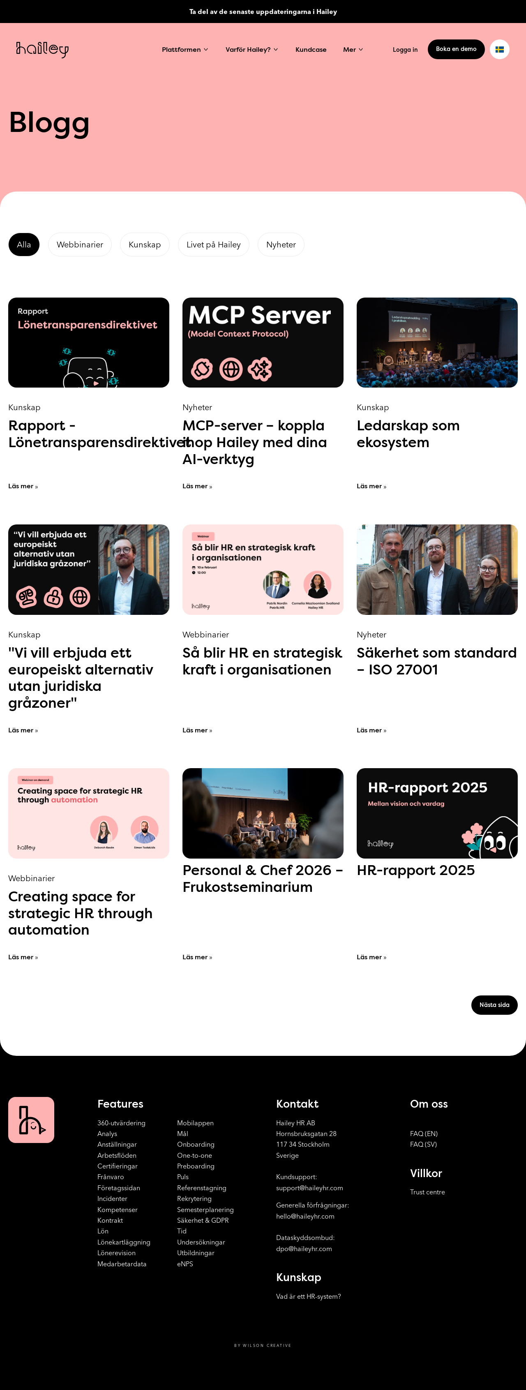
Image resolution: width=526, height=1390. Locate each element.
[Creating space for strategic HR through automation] (88, 865)
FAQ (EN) (424, 1133)
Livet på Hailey (214, 244)
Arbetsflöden (116, 1155)
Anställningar (117, 1144)
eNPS (185, 1264)
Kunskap (145, 244)
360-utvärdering (121, 1123)
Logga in (405, 50)
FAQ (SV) (423, 1144)
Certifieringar (117, 1166)
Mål (182, 1133)
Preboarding (196, 1166)
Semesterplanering (205, 1209)
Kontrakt (110, 1220)
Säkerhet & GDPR (203, 1220)
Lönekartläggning (123, 1242)
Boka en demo (456, 49)
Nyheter (281, 244)
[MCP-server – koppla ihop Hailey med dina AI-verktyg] (263, 395)
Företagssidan (118, 1188)
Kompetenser (117, 1209)
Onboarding (196, 1144)
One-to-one (194, 1155)
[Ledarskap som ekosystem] (437, 395)
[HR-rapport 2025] (437, 865)
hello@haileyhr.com (305, 1216)
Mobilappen (195, 1123)
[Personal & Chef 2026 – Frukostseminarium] (263, 865)
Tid (182, 1231)
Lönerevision (116, 1253)
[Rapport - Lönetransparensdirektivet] (88, 395)
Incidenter (112, 1198)
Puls (183, 1177)
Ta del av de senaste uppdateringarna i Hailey (263, 11)
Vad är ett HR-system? (308, 1296)
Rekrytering (194, 1198)
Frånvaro (110, 1177)
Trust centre (427, 1192)
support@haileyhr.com (309, 1188)
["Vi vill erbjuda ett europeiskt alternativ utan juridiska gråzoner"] (88, 629)
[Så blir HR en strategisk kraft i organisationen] (263, 629)
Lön (102, 1231)
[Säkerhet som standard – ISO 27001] (437, 629)
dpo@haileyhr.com (304, 1249)
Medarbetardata (122, 1264)
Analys (107, 1133)
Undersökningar (201, 1242)
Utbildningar (196, 1253)
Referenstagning (201, 1188)
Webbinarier (80, 244)
